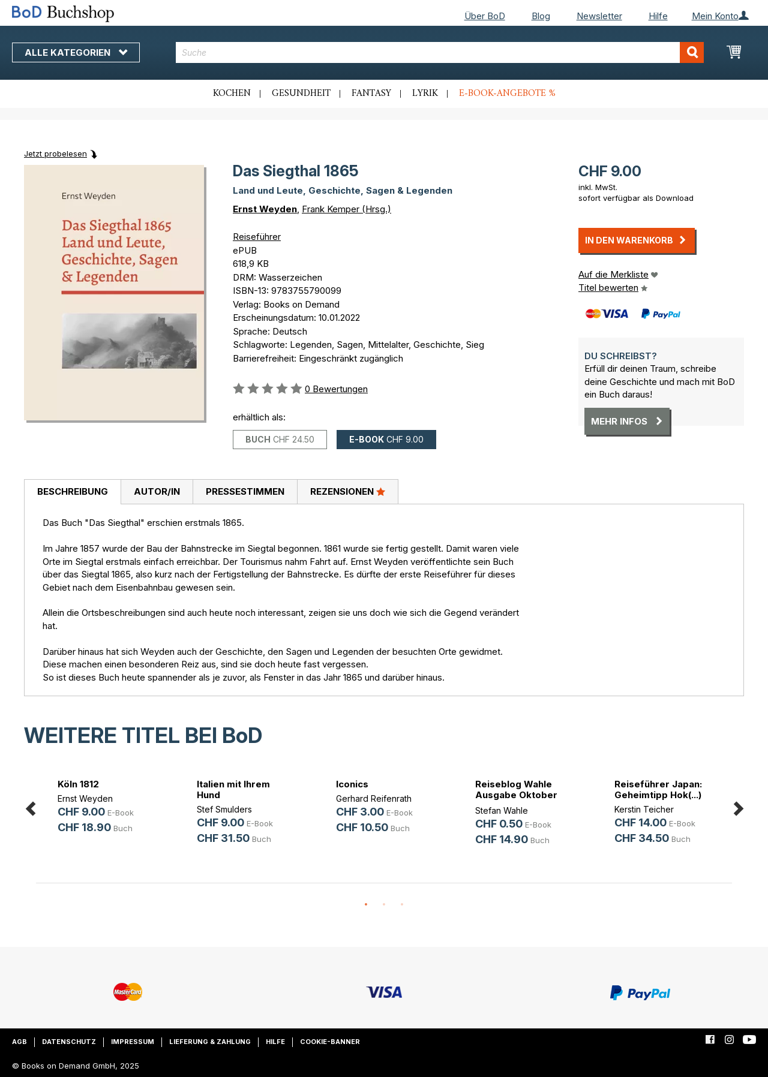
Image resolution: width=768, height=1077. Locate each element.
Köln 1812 (78, 784)
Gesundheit (301, 93)
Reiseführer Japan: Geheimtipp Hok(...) (658, 789)
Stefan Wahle (501, 810)
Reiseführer (257, 236)
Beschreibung (72, 491)
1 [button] (366, 905)
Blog (541, 16)
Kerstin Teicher (644, 809)
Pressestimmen (245, 491)
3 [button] (402, 905)
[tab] (72, 492)
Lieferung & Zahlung (210, 1041)
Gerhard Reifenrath (374, 798)
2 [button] (384, 905)
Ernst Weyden (265, 209)
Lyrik (425, 93)
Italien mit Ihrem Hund (233, 789)
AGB (19, 1041)
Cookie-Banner (330, 1041)
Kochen (232, 93)
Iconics (352, 784)
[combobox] (440, 52)
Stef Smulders (224, 809)
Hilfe (658, 16)
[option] (105, 808)
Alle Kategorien (76, 52)
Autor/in (157, 491)
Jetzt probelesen (55, 153)
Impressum (132, 1041)
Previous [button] (30, 806)
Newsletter (599, 16)
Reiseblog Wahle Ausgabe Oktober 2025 (516, 794)
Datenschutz (69, 1041)
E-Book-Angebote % (507, 93)
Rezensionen (347, 491)
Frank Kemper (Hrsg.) (346, 209)
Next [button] (738, 806)
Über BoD (484, 16)
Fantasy (371, 93)
